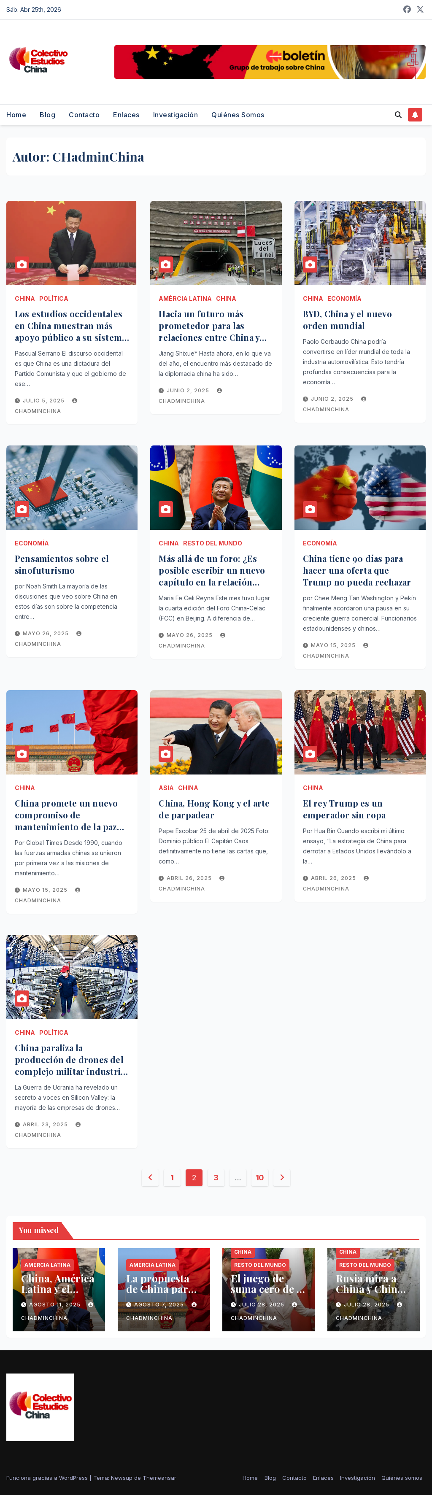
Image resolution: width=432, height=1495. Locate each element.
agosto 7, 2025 (160, 1304)
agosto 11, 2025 (55, 1304)
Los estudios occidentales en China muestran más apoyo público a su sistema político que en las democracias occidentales (70, 337)
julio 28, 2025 (262, 1304)
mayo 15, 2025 (334, 645)
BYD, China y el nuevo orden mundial (347, 319)
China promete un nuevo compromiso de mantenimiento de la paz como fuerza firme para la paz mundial (68, 826)
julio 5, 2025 (44, 400)
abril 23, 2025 (46, 1124)
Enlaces (126, 115)
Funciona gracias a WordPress (47, 1477)
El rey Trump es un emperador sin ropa (344, 808)
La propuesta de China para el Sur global (160, 1288)
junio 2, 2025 (189, 390)
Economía (344, 298)
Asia (166, 787)
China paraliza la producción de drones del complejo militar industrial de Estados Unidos (71, 1065)
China (25, 298)
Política (53, 298)
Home (16, 115)
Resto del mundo (212, 543)
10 (260, 1177)
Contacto (84, 115)
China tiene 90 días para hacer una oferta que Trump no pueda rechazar (357, 570)
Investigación (175, 115)
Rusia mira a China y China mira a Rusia (369, 1288)
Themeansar (159, 1477)
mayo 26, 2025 (46, 633)
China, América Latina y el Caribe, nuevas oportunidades (57, 1294)
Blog (47, 115)
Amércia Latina (185, 298)
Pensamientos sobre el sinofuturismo (62, 564)
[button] (398, 115)
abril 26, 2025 (190, 878)
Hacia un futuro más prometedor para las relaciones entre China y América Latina (209, 331)
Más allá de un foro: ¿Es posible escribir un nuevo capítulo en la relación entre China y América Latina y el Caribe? (212, 582)
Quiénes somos (238, 115)
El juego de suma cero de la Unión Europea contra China (268, 1294)
